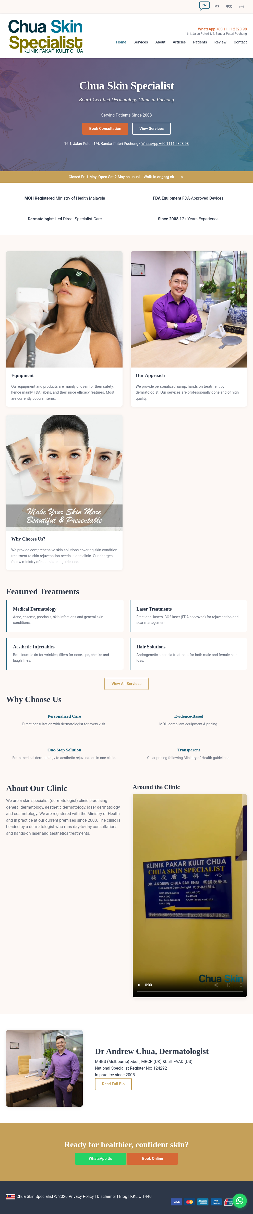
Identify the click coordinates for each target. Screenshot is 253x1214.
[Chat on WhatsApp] (240, 1201)
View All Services (126, 683)
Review (220, 42)
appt (165, 177)
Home (121, 42)
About (160, 42)
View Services (151, 128)
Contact (240, 42)
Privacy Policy (81, 1196)
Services (141, 42)
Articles (179, 42)
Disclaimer (106, 1196)
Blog (123, 1196)
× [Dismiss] (181, 177)
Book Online (152, 1158)
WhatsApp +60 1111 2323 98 (222, 29)
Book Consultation (105, 128)
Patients (200, 42)
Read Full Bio (113, 1084)
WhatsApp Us (100, 1158)
